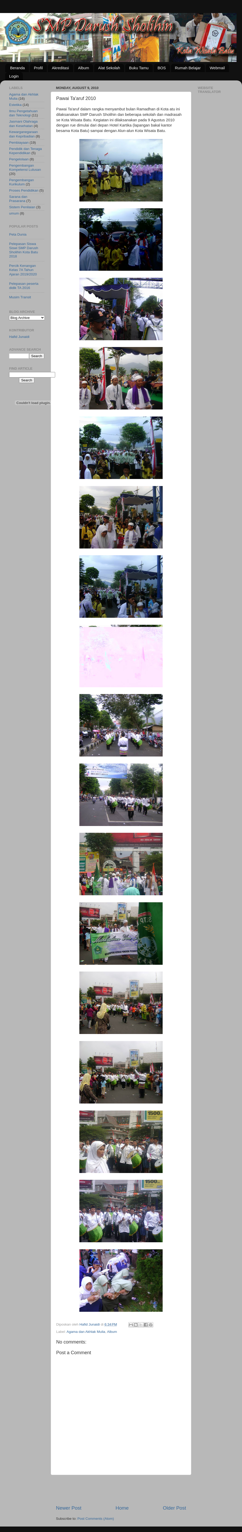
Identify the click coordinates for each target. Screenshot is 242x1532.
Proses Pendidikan (24, 190)
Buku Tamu (139, 68)
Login (14, 76)
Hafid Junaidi (19, 337)
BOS (162, 68)
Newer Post (68, 1508)
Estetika (15, 105)
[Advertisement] (121, 1490)
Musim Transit (20, 297)
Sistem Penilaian (22, 207)
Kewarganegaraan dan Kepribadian (23, 134)
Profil (38, 68)
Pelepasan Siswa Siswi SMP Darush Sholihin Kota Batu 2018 (23, 250)
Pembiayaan (19, 142)
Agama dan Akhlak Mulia (86, 1332)
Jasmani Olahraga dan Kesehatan (23, 123)
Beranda (17, 68)
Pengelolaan (19, 159)
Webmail (217, 68)
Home (122, 1508)
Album (83, 68)
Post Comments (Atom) (96, 1519)
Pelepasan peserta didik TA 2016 (24, 286)
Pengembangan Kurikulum (21, 182)
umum (14, 213)
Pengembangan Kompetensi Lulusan (25, 167)
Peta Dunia (18, 234)
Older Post (174, 1508)
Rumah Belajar (188, 68)
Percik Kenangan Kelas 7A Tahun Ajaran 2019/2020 (23, 270)
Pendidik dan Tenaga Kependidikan (25, 151)
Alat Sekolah (109, 68)
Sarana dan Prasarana (18, 199)
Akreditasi (60, 68)
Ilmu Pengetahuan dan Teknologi (23, 113)
